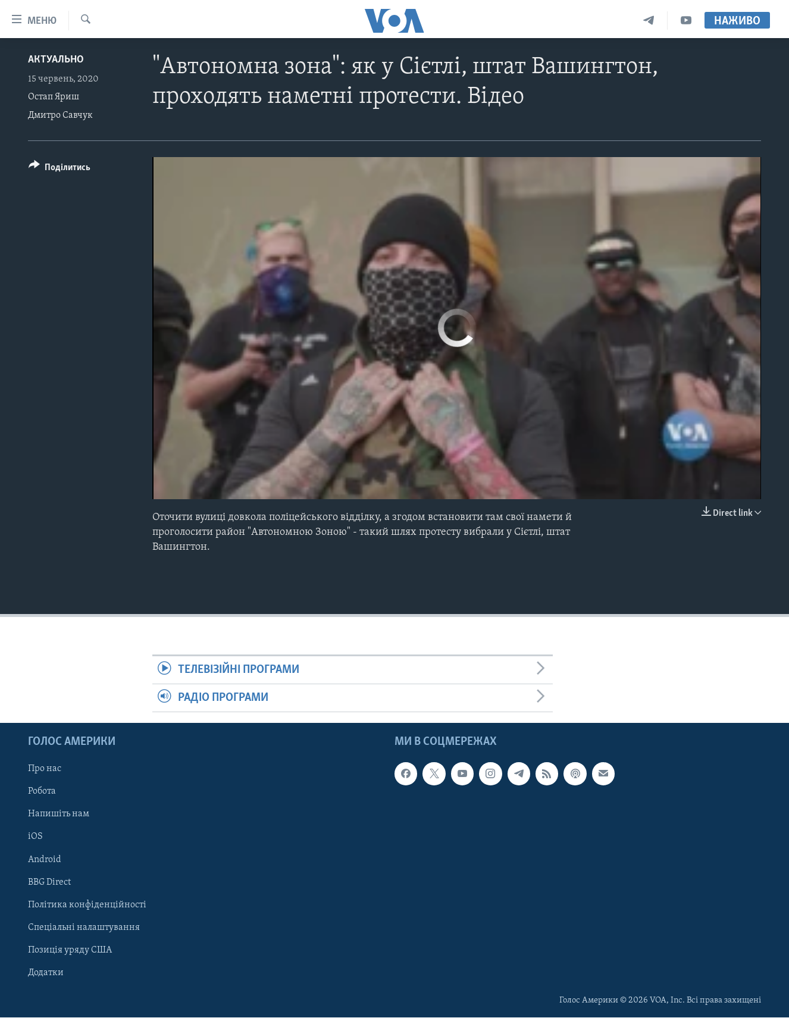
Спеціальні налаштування (84, 927)
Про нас (44, 769)
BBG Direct (49, 882)
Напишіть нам (58, 814)
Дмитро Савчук (60, 115)
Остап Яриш (53, 97)
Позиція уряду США (70, 950)
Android (44, 859)
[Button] (59, 169)
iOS (35, 837)
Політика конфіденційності (87, 905)
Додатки (46, 973)
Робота (42, 792)
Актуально (56, 59)
